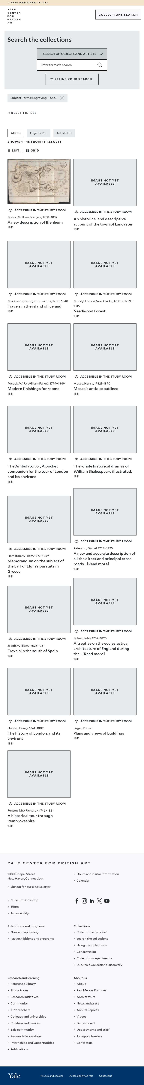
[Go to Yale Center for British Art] (14, 16)
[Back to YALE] (72, 863)
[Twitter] (99, 901)
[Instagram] (84, 901)
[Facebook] (77, 901)
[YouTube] (107, 901)
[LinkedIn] (92, 901)
